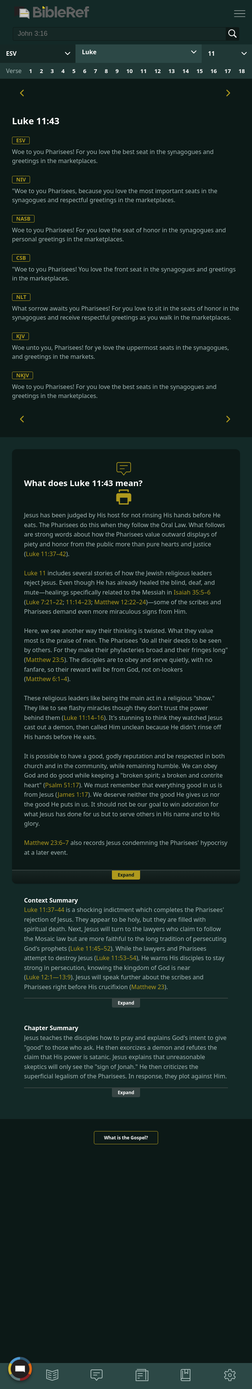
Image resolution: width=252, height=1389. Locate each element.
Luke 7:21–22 (44, 602)
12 (157, 71)
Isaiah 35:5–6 (192, 592)
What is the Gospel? (126, 1137)
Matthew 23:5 (45, 660)
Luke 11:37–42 (46, 554)
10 (129, 71)
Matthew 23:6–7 (46, 843)
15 (199, 71)
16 (213, 71)
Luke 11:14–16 (83, 718)
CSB (21, 257)
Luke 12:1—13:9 (48, 977)
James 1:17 (73, 794)
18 (241, 71)
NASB (23, 218)
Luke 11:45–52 (90, 948)
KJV (20, 336)
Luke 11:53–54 (116, 958)
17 (228, 71)
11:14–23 (78, 602)
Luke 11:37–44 (44, 910)
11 (211, 53)
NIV (21, 179)
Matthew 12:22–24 (120, 602)
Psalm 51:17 (62, 785)
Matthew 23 (147, 987)
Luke (89, 52)
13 (171, 71)
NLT (21, 296)
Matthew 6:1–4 (46, 679)
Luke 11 (35, 573)
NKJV (22, 375)
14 (186, 71)
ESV (21, 140)
